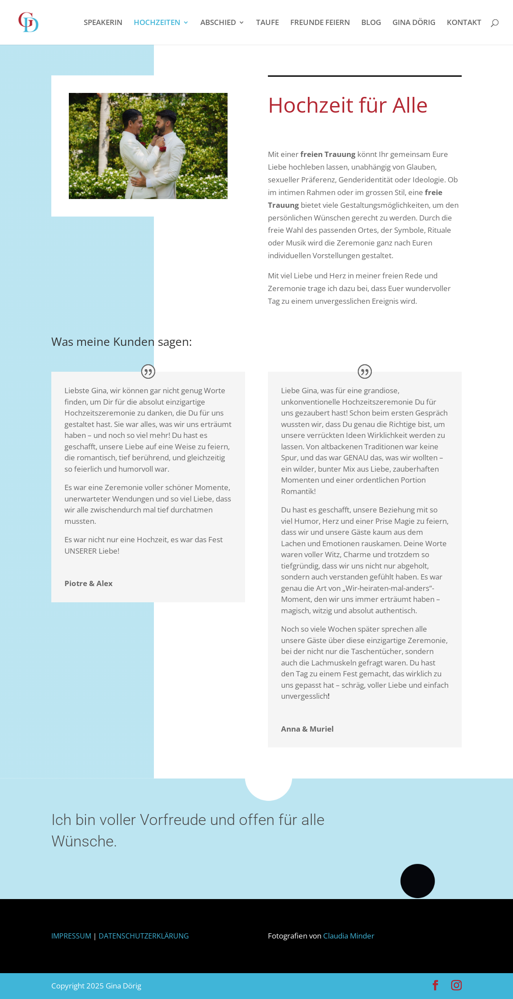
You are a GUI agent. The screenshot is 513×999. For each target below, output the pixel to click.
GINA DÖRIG (413, 23)
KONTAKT (464, 23)
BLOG (371, 23)
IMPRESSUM (75, 936)
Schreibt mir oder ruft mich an (427, 838)
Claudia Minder (348, 936)
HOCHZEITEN (157, 23)
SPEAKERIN (103, 23)
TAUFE (267, 23)
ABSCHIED (218, 23)
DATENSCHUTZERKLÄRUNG (144, 936)
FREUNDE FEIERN (320, 23)
